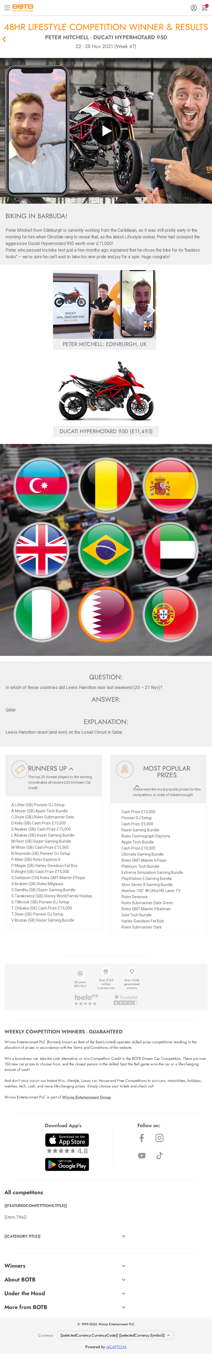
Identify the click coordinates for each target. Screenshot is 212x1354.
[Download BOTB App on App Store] (67, 1143)
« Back (4, 39)
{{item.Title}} (15, 1217)
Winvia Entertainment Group (86, 1097)
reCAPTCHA (116, 1347)
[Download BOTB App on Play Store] (67, 1164)
